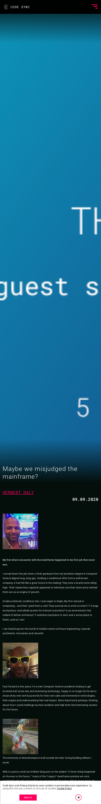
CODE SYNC (16, 7)
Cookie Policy (64, 788)
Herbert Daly (18, 492)
